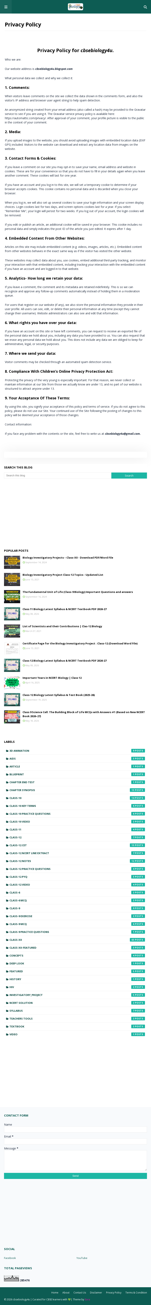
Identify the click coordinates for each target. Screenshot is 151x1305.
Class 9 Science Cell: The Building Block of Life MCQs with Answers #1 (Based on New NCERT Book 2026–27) (84, 714)
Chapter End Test (77, 782)
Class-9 (77, 908)
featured (77, 971)
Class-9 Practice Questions (77, 932)
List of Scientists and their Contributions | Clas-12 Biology (62, 626)
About (65, 1292)
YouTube (82, 1258)
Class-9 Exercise (77, 916)
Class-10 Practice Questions (77, 814)
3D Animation (77, 750)
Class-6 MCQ (77, 900)
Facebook (10, 1258)
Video (77, 1034)
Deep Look (77, 963)
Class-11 (77, 829)
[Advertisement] (75, 513)
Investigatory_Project (77, 995)
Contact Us (79, 1292)
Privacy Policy (113, 1292)
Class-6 (77, 892)
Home (54, 1292)
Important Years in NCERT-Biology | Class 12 (52, 678)
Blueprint (77, 774)
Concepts (77, 955)
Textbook (77, 1026)
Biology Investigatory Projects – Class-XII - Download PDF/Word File (68, 557)
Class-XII (77, 940)
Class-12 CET (77, 845)
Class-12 (77, 837)
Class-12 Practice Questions (77, 869)
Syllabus (77, 1010)
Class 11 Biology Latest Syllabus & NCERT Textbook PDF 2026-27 (65, 609)
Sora (87, 1299)
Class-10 (77, 798)
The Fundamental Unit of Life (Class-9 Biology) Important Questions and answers (78, 592)
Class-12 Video (77, 884)
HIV (77, 987)
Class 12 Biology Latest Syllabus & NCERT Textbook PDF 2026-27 (65, 660)
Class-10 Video (77, 821)
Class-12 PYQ (77, 877)
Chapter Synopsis (77, 790)
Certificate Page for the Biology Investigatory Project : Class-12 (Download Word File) (80, 643)
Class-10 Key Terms (77, 806)
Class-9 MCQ (77, 924)
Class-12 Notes (77, 861)
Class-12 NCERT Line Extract (77, 853)
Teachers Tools (77, 1018)
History (77, 979)
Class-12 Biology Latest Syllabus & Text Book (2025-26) (59, 695)
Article (77, 766)
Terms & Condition (136, 1292)
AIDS (77, 758)
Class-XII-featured (77, 947)
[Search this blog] (57, 476)
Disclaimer (96, 1292)
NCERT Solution (77, 1003)
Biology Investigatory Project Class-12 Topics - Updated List (63, 575)
